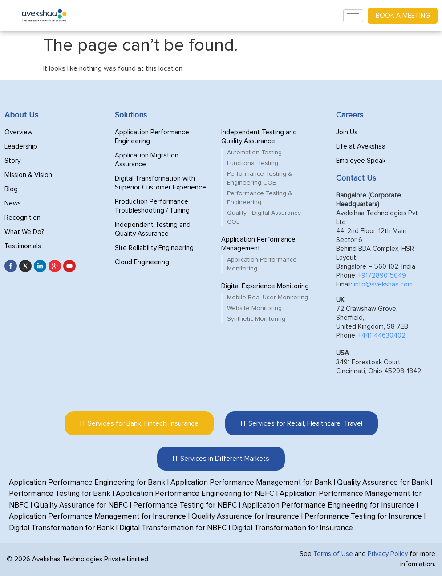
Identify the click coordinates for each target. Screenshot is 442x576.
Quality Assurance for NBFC (81, 505)
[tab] (139, 423)
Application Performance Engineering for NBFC (195, 494)
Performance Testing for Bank (59, 494)
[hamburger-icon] (353, 15)
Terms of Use (333, 554)
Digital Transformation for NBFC (173, 528)
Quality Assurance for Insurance (245, 516)
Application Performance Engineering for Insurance (328, 505)
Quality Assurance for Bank (383, 483)
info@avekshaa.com (383, 284)
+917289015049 (382, 275)
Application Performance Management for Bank (251, 483)
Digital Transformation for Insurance (292, 528)
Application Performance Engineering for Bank (87, 483)
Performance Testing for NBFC (185, 505)
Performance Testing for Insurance (363, 516)
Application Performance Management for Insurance (97, 516)
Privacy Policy (388, 554)
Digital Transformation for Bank (61, 528)
